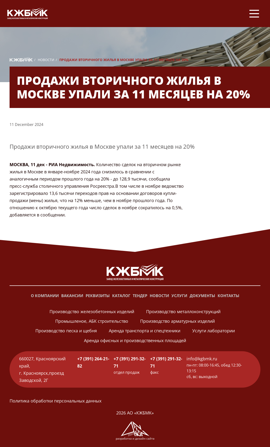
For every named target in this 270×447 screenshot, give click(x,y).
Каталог (121, 295)
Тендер (140, 295)
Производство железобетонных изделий (92, 311)
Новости (46, 59)
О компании (45, 295)
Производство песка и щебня (66, 331)
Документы (202, 295)
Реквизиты (98, 295)
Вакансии (72, 295)
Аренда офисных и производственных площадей (135, 340)
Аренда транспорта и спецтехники (144, 331)
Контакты (228, 295)
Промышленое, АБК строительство (91, 321)
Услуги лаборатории (213, 331)
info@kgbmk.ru (202, 359)
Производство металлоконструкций (183, 311)
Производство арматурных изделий (177, 321)
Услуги (179, 295)
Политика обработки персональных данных (55, 401)
